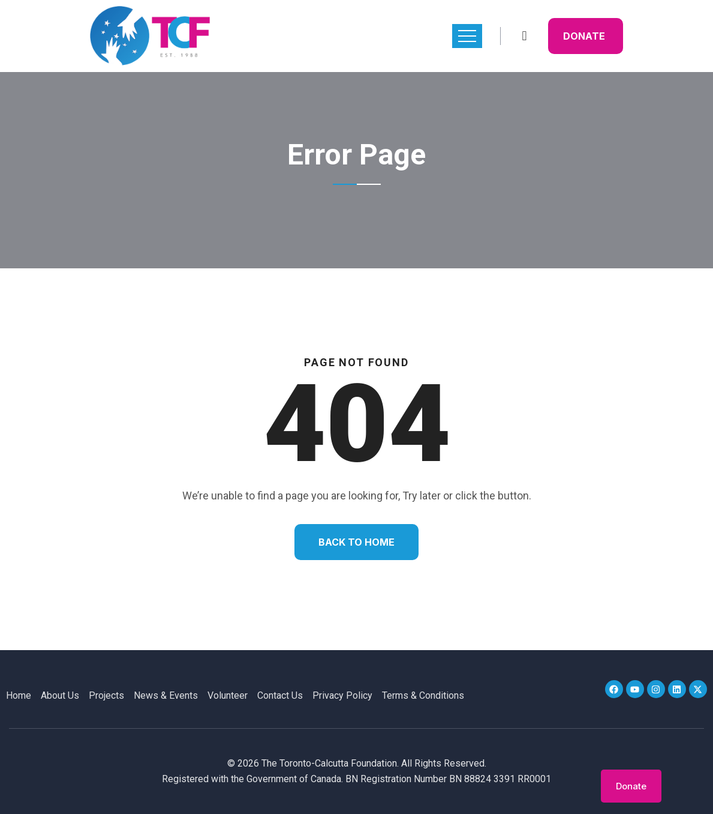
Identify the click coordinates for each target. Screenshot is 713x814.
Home (18, 695)
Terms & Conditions (423, 695)
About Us (60, 695)
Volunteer (227, 695)
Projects (106, 695)
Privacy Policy (342, 695)
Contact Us (280, 695)
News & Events (166, 695)
